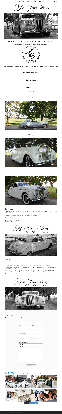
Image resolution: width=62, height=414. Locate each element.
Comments (21, 346)
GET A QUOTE (31, 91)
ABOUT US (23, 1)
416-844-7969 (30, 318)
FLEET (28, 1)
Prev (6, 115)
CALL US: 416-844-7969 (31, 26)
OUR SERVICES (33, 1)
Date (21, 338)
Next (56, 115)
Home (19, 1)
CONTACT (39, 1)
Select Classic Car (24, 342)
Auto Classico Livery (13, 412)
